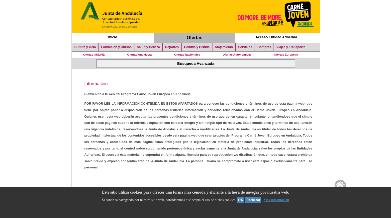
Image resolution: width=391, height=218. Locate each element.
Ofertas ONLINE (94, 54)
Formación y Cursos (116, 47)
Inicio (112, 37)
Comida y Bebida (197, 47)
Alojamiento (224, 47)
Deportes (172, 47)
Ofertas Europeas (286, 54)
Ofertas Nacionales (187, 54)
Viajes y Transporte (290, 47)
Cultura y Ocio (85, 47)
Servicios (245, 47)
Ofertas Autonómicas (236, 54)
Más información (276, 200)
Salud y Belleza (148, 47)
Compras (264, 47)
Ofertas (194, 37)
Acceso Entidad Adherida (276, 37)
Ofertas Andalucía (139, 54)
